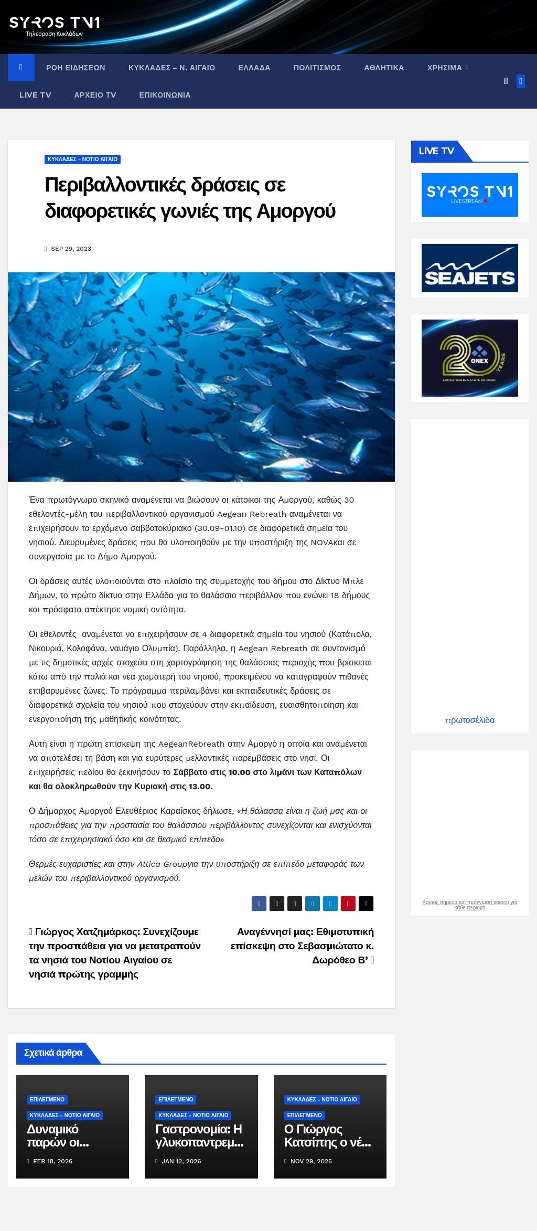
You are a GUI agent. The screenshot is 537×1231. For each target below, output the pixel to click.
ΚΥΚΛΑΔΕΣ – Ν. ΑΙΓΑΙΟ (172, 67)
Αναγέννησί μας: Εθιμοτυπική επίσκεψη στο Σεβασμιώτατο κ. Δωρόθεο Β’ (302, 946)
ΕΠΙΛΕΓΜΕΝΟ (47, 1099)
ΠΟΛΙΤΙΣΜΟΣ (317, 67)
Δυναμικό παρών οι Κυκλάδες (53, 1142)
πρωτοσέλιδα (470, 720)
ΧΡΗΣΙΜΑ (446, 67)
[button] (505, 81)
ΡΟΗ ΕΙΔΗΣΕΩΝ (75, 67)
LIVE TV (35, 95)
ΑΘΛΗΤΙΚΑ (384, 67)
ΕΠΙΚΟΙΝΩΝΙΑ (165, 95)
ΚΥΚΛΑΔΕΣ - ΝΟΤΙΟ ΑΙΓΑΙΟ (82, 159)
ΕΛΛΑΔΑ (255, 67)
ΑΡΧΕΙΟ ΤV (95, 95)
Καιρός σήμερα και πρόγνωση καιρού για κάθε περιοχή (469, 905)
